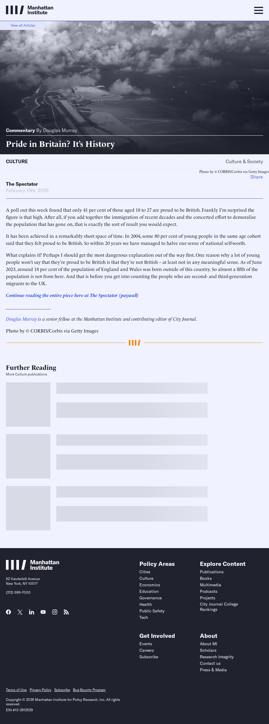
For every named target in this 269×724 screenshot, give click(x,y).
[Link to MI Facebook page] (8, 614)
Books (206, 578)
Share (256, 176)
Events (145, 643)
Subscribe (148, 656)
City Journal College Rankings (219, 606)
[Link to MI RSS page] (66, 614)
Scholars (208, 650)
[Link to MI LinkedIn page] (31, 614)
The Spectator (22, 184)
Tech (143, 617)
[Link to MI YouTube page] (43, 612)
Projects (207, 598)
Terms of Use (16, 690)
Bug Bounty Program (89, 690)
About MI (208, 643)
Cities (144, 571)
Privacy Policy (40, 690)
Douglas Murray (60, 130)
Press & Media (213, 669)
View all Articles (23, 25)
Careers (146, 650)
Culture (17, 161)
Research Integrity (217, 656)
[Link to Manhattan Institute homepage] (32, 568)
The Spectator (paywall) (114, 295)
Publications (212, 571)
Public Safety (152, 611)
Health (145, 604)
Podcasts (208, 591)
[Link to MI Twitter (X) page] (20, 612)
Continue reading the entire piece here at (48, 295)
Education (149, 591)
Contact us (210, 663)
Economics (149, 584)
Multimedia (210, 584)
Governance (150, 598)
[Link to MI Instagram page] (54, 614)
